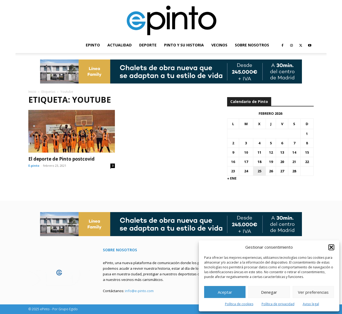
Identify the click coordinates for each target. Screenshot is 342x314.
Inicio (32, 91)
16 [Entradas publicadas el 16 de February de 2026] (233, 161)
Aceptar (225, 292)
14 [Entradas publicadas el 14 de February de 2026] (294, 152)
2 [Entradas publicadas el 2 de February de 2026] (233, 143)
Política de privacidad (278, 304)
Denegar (269, 292)
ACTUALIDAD (119, 44)
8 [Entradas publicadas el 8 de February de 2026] (307, 143)
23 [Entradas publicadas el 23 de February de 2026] (233, 171)
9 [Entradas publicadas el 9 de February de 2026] (233, 152)
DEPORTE (148, 44)
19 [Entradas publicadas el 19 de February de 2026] (271, 161)
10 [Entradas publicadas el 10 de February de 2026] (246, 152)
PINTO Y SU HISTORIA (184, 44)
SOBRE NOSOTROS (252, 44)
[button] (331, 247)
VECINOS (219, 44)
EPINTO (93, 44)
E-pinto (33, 166)
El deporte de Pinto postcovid (61, 159)
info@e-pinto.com (139, 290)
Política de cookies (239, 304)
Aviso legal (311, 304)
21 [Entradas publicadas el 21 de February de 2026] (294, 161)
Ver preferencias (313, 292)
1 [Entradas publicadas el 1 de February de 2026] (307, 133)
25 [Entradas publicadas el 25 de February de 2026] (259, 171)
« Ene (231, 178)
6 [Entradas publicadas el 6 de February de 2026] (282, 143)
